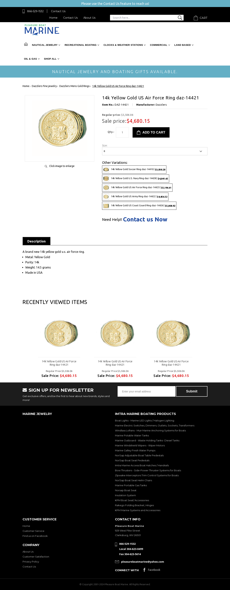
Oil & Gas (30, 58)
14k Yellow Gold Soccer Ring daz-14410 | (134, 169)
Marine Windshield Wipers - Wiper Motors (140, 445)
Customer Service (33, 530)
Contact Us (58, 11)
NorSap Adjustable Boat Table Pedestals (139, 455)
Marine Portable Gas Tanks (131, 485)
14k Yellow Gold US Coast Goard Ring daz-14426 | (139, 206)
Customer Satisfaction (36, 556)
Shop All (50, 58)
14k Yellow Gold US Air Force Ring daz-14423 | (137, 188)
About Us (89, 17)
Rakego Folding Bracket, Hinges (134, 505)
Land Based (182, 45)
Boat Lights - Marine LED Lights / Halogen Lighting (144, 420)
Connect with (127, 570)
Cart (203, 18)
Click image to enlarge (62, 166)
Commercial (158, 45)
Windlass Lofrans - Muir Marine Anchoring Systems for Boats (150, 430)
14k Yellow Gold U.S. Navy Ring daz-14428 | (135, 179)
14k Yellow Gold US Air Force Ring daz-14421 (59, 363)
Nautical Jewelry (45, 45)
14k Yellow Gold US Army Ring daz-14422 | (135, 197)
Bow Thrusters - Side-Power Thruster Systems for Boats (148, 470)
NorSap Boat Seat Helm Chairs (133, 480)
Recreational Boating (80, 45)
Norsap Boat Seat (125, 490)
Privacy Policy (31, 561)
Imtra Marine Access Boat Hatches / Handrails (142, 465)
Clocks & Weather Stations (123, 45)
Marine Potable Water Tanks (132, 435)
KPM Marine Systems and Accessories (137, 510)
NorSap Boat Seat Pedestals (132, 460)
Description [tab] (36, 241)
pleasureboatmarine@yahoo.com (142, 561)
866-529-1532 (35, 11)
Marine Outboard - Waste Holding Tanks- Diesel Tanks (147, 440)
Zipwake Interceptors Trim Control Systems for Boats (147, 475)
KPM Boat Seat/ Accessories (132, 500)
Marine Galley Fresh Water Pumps (135, 450)
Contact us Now (145, 219)
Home (53, 17)
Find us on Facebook (35, 535)
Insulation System (125, 495)
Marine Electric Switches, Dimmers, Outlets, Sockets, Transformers (154, 425)
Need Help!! (112, 219)
